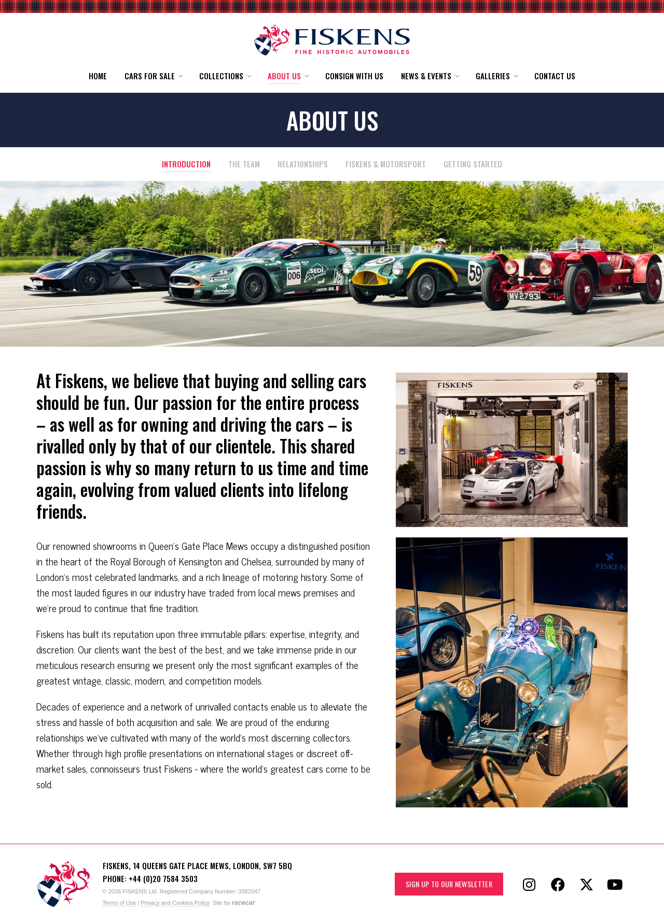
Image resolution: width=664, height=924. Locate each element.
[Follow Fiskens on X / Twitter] (586, 884)
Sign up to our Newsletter (449, 883)
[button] (153, 76)
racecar (243, 902)
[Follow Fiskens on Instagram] (529, 884)
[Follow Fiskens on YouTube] (615, 884)
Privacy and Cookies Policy (175, 903)
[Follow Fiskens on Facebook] (558, 884)
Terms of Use (119, 903)
